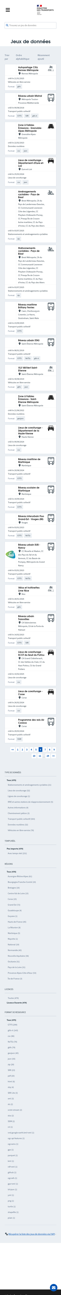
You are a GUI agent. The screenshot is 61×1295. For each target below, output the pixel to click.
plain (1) (11, 1218)
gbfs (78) (11, 1047)
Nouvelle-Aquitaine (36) (18, 956)
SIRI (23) (11, 1070)
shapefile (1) (13, 1212)
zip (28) (11, 1064)
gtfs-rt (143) (13, 1030)
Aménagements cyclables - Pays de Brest (29, 195)
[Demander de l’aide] (53, 1287)
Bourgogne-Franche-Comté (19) (22, 882)
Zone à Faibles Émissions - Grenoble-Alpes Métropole (30, 128)
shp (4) (11, 1087)
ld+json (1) (12, 1189)
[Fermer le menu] (19, 9)
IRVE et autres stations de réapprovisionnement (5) (30, 802)
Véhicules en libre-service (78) (21, 830)
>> (53, 755)
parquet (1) (13, 1155)
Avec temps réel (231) (17, 853)
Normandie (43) (15, 950)
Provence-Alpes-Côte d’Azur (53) (22, 973)
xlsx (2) (11, 1115)
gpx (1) (11, 1149)
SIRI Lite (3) (13, 1093)
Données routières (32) (18, 824)
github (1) (12, 1172)
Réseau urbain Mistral (30, 96)
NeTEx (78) (12, 1041)
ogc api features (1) (16, 1138)
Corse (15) (12, 899)
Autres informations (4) (18, 807)
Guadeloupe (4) (15, 910)
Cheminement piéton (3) (19, 813)
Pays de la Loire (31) (16, 967)
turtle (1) (12, 1206)
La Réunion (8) (14, 927)
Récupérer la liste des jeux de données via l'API (31, 1234)
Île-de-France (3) (15, 978)
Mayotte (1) (13, 938)
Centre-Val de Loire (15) (18, 893)
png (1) (11, 1200)
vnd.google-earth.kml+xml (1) (21, 1132)
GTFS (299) (12, 1024)
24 (48, 755)
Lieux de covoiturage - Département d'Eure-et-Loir (31, 163)
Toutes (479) (13, 998)
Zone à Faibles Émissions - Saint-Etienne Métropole (28, 399)
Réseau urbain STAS (28, 340)
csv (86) (11, 1036)
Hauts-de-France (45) (17, 921)
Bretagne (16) (14, 887)
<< (12, 749)
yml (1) (11, 1195)
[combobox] (31, 25)
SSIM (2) (11, 1121)
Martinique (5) (14, 933)
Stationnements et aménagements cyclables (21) (29, 784)
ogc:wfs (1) (12, 1178)
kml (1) (11, 1161)
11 (40, 755)
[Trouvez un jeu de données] (31, 25)
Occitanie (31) (14, 961)
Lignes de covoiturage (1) (19, 796)
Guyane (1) (12, 916)
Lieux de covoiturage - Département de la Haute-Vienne (30, 431)
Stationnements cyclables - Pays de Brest (29, 251)
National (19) (13, 944)
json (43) (11, 1058)
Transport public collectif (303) (21, 819)
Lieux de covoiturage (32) (19, 790)
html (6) (11, 1081)
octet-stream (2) (15, 1110)
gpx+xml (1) (13, 1183)
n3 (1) (10, 1127)
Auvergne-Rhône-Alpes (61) (20, 876)
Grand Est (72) (14, 904)
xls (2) (10, 1104)
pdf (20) (11, 1075)
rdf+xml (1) (12, 1166)
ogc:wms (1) (13, 1144)
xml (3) (11, 1098)
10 (34, 755)
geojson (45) (13, 1053)
